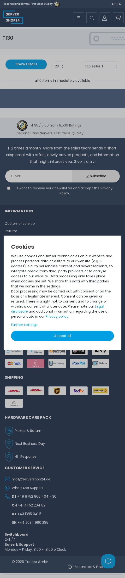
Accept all (62, 335)
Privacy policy (57, 316)
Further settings (24, 324)
